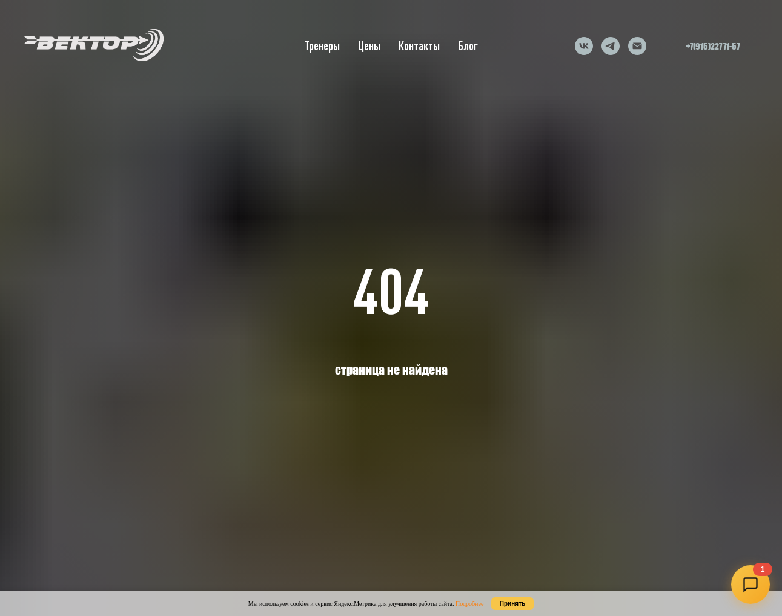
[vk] (584, 46)
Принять (512, 603)
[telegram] (610, 46)
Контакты (419, 46)
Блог (468, 46)
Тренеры (322, 46)
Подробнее (469, 603)
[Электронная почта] (637, 46)
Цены (369, 46)
